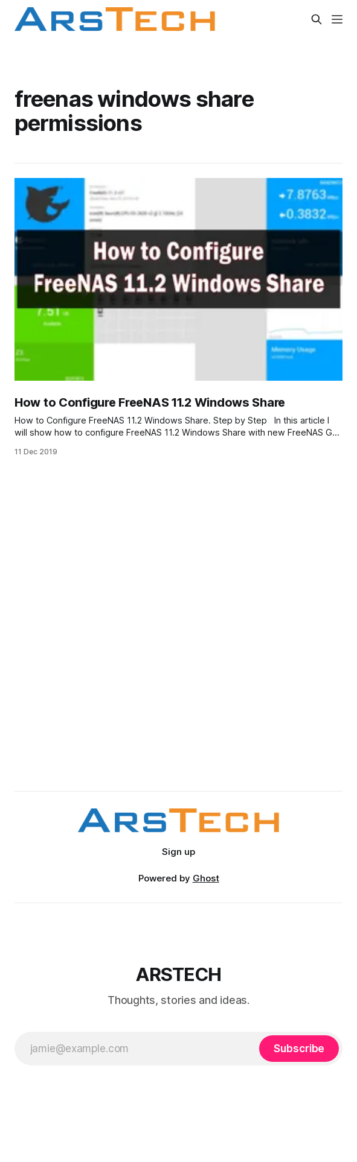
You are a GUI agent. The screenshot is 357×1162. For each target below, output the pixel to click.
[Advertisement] (178, 657)
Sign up (178, 851)
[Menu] (337, 19)
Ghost (206, 878)
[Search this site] (316, 19)
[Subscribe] (299, 1048)
